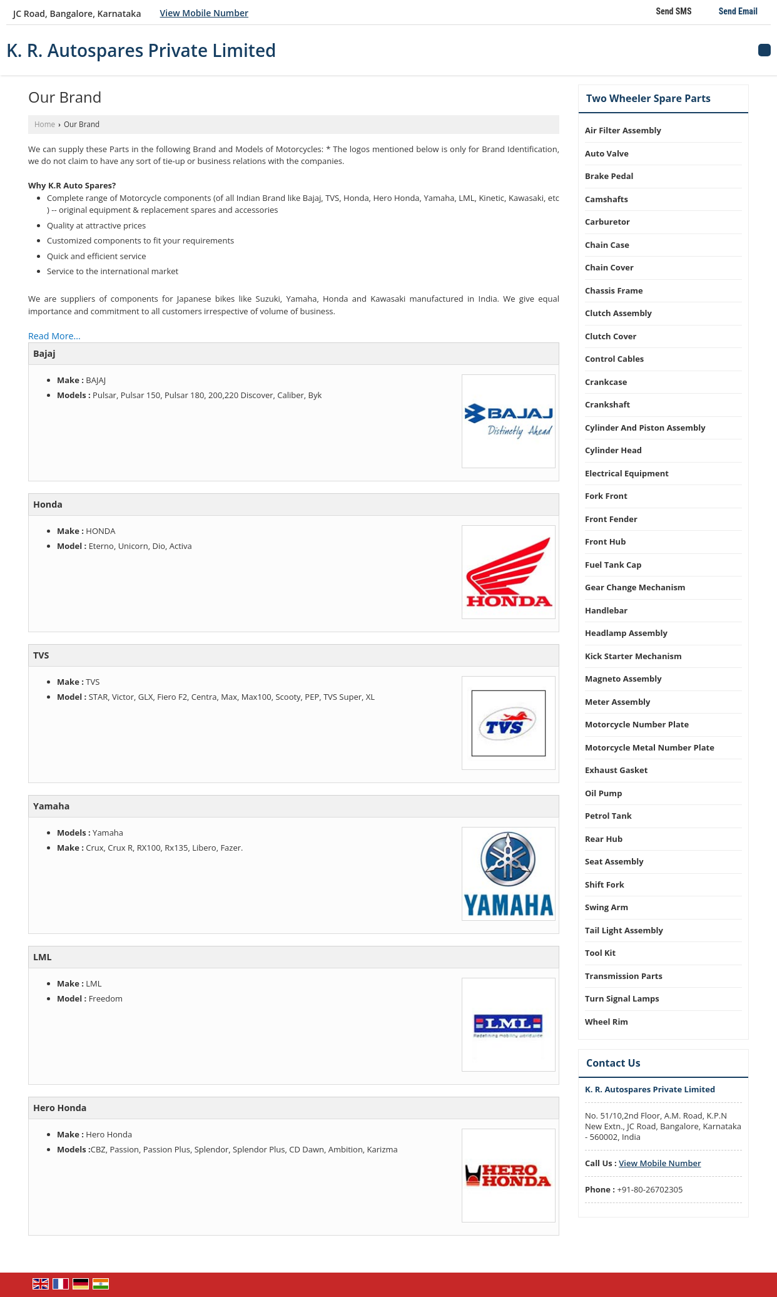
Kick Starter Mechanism (633, 656)
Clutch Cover (610, 336)
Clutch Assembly (618, 313)
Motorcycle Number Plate (637, 724)
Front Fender (611, 519)
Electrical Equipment (627, 473)
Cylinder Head (613, 450)
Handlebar (606, 610)
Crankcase (606, 381)
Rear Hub (603, 838)
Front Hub (605, 541)
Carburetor (607, 221)
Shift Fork (604, 884)
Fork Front (606, 495)
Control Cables (614, 358)
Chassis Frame (614, 290)
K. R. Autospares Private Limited (141, 50)
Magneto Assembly (623, 678)
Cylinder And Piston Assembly (645, 427)
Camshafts (606, 199)
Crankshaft (607, 404)
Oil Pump (603, 793)
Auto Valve (607, 153)
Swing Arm (606, 907)
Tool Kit (600, 952)
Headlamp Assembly (626, 632)
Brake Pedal (609, 176)
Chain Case (607, 244)
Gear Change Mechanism (635, 587)
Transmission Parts (624, 976)
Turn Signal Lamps (622, 998)
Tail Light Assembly (624, 930)
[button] (204, 13)
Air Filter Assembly (623, 130)
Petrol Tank (608, 815)
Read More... (54, 336)
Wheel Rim (606, 1021)
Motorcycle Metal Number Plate (649, 747)
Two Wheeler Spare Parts (648, 98)
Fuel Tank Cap (613, 564)
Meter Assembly (617, 701)
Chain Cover (609, 267)
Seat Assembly (614, 861)
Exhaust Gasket (616, 770)
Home (44, 124)
